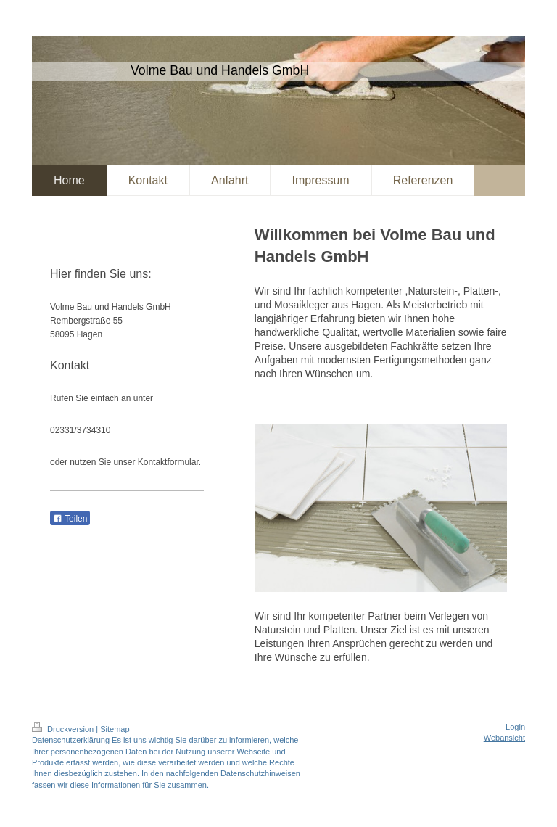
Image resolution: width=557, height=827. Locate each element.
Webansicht (504, 737)
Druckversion (64, 729)
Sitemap (114, 729)
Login (515, 727)
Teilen (70, 519)
